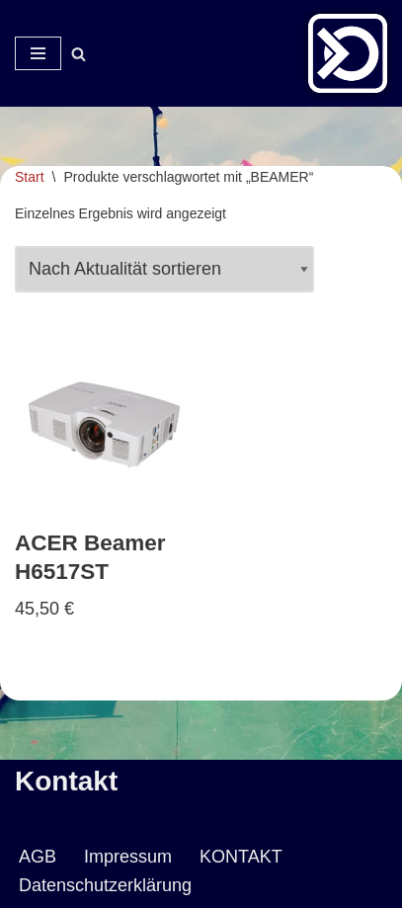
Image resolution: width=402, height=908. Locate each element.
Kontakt (66, 781)
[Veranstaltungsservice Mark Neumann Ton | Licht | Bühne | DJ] (347, 53)
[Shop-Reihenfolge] (164, 269)
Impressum (128, 857)
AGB (37, 857)
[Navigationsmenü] (38, 53)
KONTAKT (241, 857)
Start (29, 177)
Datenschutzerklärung (105, 885)
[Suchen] (78, 53)
